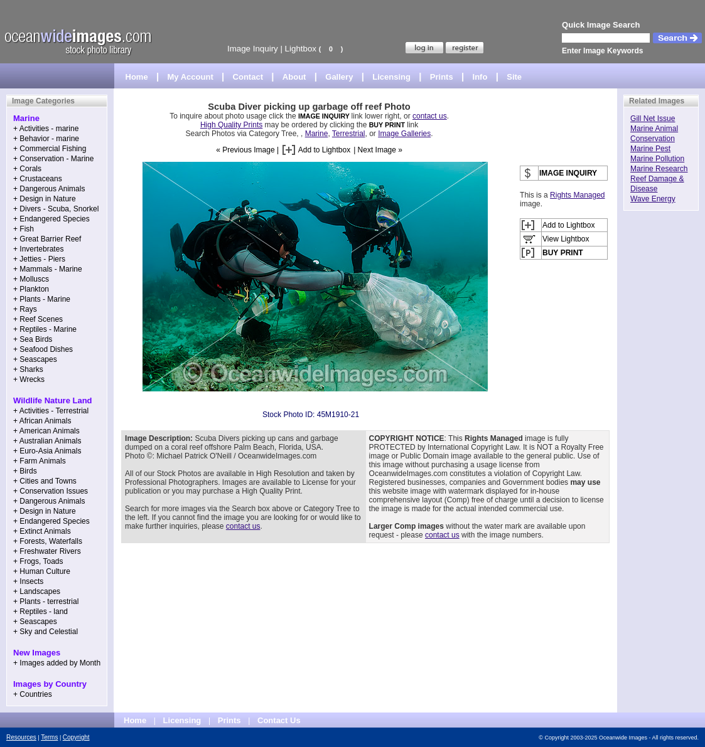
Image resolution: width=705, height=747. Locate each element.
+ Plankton (31, 289)
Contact (248, 77)
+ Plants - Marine (41, 299)
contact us (429, 116)
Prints (441, 77)
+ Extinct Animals (42, 531)
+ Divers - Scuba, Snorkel (56, 208)
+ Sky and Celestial (45, 631)
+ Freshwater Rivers (47, 551)
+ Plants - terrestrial (45, 601)
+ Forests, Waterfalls (47, 541)
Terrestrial (348, 133)
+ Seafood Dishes (43, 349)
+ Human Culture (41, 571)
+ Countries (32, 694)
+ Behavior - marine (46, 138)
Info (480, 77)
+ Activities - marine (45, 128)
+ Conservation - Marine (53, 158)
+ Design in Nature (44, 198)
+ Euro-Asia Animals (47, 451)
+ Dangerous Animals (49, 188)
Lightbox (300, 48)
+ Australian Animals (47, 441)
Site (514, 77)
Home (137, 77)
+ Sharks (28, 369)
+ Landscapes (36, 591)
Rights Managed (577, 195)
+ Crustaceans (37, 178)
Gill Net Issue (652, 118)
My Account (190, 77)
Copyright (76, 737)
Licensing (391, 77)
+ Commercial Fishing (49, 148)
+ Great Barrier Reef (47, 239)
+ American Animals (46, 430)
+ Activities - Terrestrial (51, 410)
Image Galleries (404, 133)
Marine (316, 133)
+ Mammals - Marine (47, 269)
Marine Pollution (657, 158)
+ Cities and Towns (45, 481)
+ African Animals (42, 420)
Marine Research (658, 168)
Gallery (339, 77)
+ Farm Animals (39, 461)
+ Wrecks (29, 379)
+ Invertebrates (38, 249)
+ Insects (28, 581)
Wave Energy (652, 198)
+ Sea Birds (32, 339)
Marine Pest (650, 148)
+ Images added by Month (56, 663)
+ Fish (23, 229)
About (294, 77)
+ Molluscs (31, 279)
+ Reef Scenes (38, 319)
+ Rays (25, 309)
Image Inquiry (252, 48)
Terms (49, 737)
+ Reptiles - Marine (45, 329)
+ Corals (27, 168)
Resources (21, 737)
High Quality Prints (231, 124)
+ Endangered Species (51, 219)
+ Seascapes (35, 359)
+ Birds (25, 471)
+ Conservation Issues (50, 491)
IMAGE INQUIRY (325, 116)
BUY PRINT (387, 125)
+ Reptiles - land (40, 611)
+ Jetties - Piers (39, 259)
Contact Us (279, 720)
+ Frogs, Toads (38, 561)
